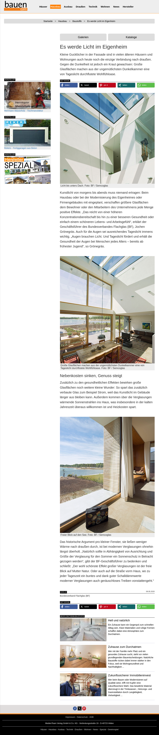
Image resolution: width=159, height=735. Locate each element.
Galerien (83, 37)
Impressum (70, 717)
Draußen (80, 6)
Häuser (43, 6)
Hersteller (128, 6)
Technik (93, 6)
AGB (91, 717)
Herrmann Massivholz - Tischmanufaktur (27, 97)
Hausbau (55, 6)
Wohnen (105, 6)
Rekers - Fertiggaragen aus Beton (27, 134)
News (116, 6)
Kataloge (131, 37)
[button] (69, 85)
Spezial (103, 729)
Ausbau (68, 6)
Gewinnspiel (113, 729)
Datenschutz (82, 717)
